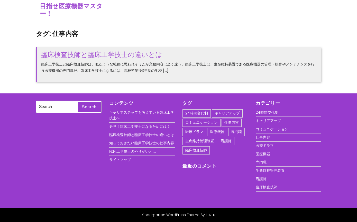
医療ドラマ (265, 145)
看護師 (261, 178)
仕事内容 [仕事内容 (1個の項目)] (231, 122)
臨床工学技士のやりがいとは (132, 151)
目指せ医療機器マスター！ (71, 10)
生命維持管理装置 (270, 170)
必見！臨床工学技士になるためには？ (139, 126)
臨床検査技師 (266, 187)
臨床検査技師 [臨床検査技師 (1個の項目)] (196, 150)
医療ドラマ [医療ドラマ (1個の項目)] (194, 131)
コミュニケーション (272, 129)
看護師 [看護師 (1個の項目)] (226, 140)
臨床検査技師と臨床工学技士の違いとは (101, 54)
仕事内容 (263, 137)
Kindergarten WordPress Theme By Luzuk (179, 214)
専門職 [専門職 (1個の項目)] (236, 131)
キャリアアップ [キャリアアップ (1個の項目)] (227, 113)
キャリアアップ (268, 120)
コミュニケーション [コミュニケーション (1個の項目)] (201, 122)
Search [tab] (89, 107)
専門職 (261, 162)
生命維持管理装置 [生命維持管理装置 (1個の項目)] (199, 140)
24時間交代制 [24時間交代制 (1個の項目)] (196, 113)
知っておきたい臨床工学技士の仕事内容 (141, 143)
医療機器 (263, 154)
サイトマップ (120, 159)
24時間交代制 (267, 112)
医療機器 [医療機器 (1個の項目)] (217, 131)
